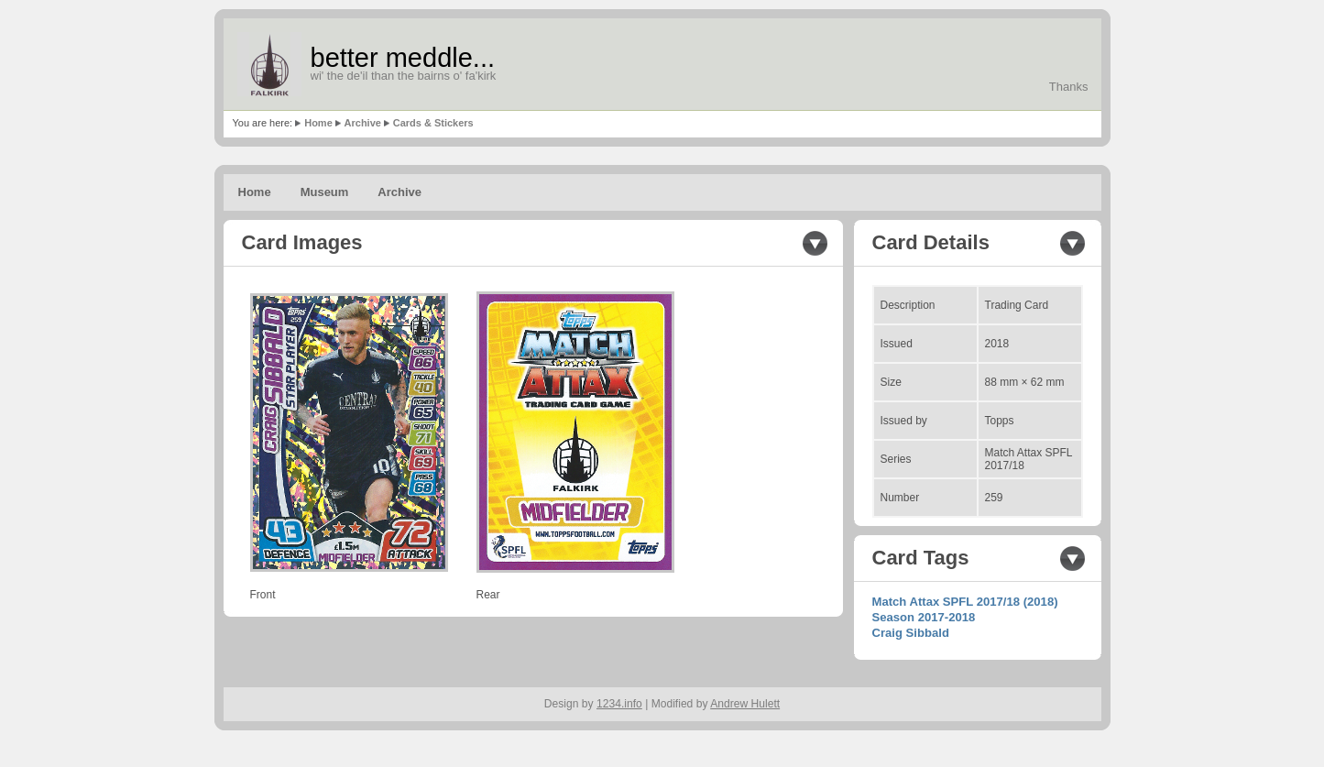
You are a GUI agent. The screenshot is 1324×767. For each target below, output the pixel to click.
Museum (325, 192)
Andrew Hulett (745, 703)
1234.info (619, 703)
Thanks (1069, 86)
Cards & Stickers (433, 122)
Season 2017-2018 (924, 617)
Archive (363, 122)
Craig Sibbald (910, 633)
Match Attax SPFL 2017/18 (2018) (965, 601)
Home (318, 122)
